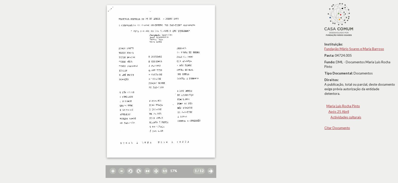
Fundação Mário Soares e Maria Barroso (354, 49)
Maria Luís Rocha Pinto (343, 106)
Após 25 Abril (338, 112)
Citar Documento (337, 128)
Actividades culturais (345, 117)
